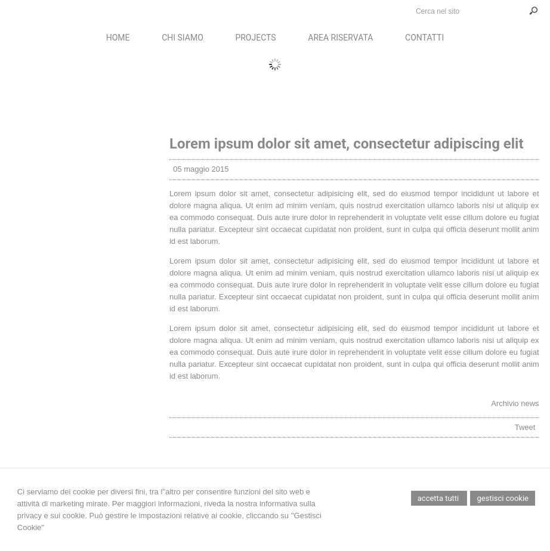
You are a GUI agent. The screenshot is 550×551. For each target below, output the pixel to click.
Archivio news (515, 403)
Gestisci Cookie (503, 498)
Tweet (525, 427)
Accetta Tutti (439, 498)
